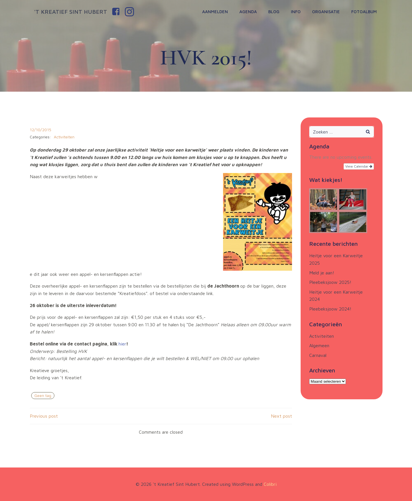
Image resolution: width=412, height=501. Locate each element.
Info (296, 11)
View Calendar (358, 166)
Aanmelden (215, 11)
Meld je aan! (321, 272)
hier (122, 343)
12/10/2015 (40, 129)
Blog (273, 11)
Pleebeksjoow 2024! (330, 308)
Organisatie (326, 11)
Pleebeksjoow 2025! (330, 282)
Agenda (248, 11)
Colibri (270, 484)
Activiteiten (64, 136)
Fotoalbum (364, 11)
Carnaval (317, 355)
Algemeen (319, 345)
